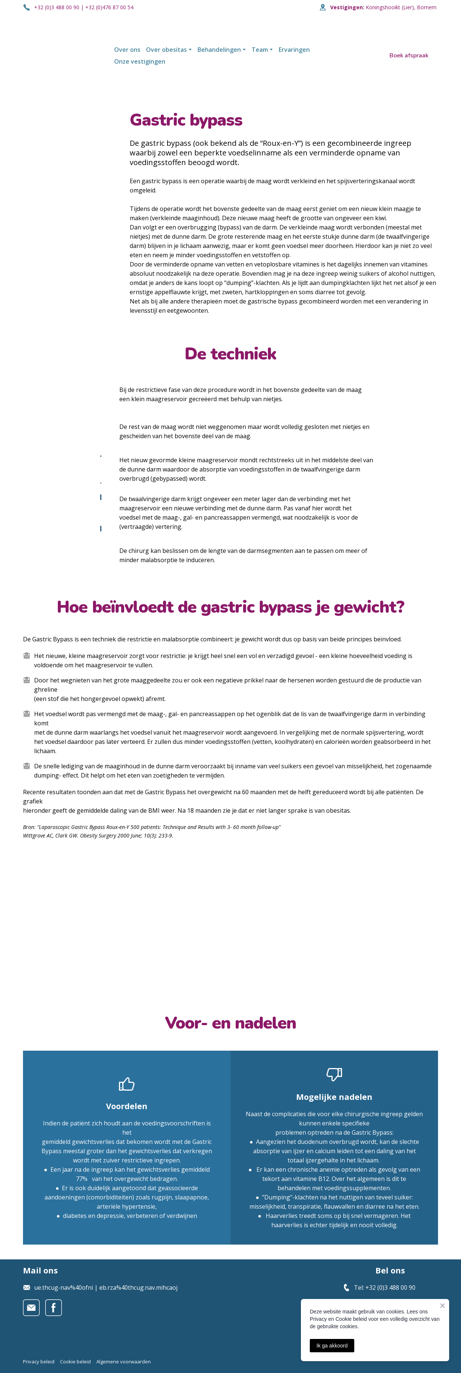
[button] (409, 55)
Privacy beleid (38, 1361)
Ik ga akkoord (332, 1346)
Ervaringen (294, 50)
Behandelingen (219, 50)
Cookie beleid (75, 1361)
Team (260, 50)
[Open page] (63, 55)
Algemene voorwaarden (123, 1361)
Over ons (127, 50)
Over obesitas (166, 50)
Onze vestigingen (139, 61)
